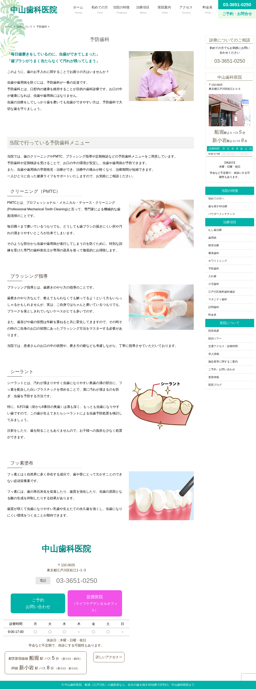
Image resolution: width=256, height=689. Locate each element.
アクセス (186, 9)
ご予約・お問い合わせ (221, 369)
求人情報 (213, 354)
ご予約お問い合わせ (38, 603)
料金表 (207, 9)
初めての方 (99, 9)
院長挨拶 (213, 330)
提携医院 (95, 603)
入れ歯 (212, 276)
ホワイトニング (217, 260)
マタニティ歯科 (217, 299)
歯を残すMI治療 (217, 206)
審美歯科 (213, 253)
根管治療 (213, 245)
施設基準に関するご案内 (223, 361)
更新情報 (213, 377)
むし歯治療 (215, 230)
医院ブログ (215, 384)
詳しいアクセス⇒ (109, 657)
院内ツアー (215, 338)
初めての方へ (217, 198)
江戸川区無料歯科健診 (221, 291)
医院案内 (164, 9)
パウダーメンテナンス (221, 214)
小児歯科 (213, 284)
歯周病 (212, 237)
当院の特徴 (121, 9)
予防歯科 (213, 268)
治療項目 (142, 9)
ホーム (78, 9)
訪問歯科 (213, 307)
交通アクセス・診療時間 (223, 346)
